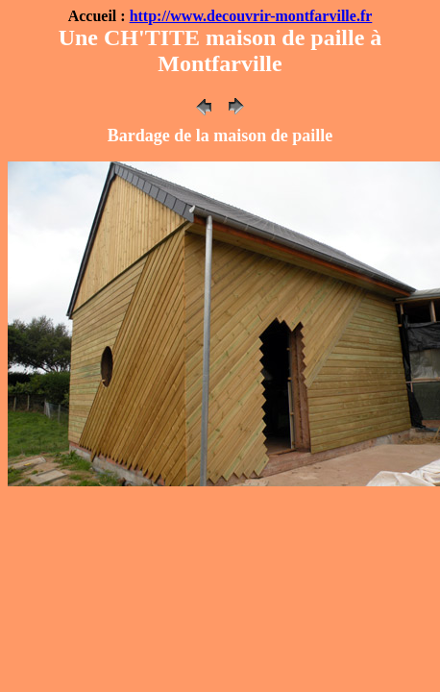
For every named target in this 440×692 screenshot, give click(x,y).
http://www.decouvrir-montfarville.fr (251, 16)
